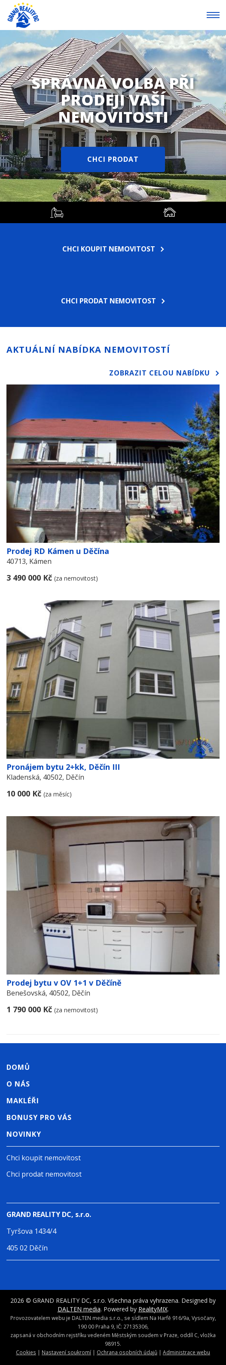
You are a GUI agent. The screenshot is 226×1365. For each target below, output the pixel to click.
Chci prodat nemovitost (113, 301)
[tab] (56, 212)
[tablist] (113, 212)
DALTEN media (79, 1309)
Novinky (23, 1134)
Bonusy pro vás (39, 1117)
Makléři (22, 1100)
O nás (18, 1084)
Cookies (26, 1352)
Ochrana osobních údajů (127, 1352)
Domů (18, 1067)
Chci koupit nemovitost (113, 249)
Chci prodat (113, 159)
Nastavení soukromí (66, 1352)
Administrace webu (186, 1352)
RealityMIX (153, 1309)
